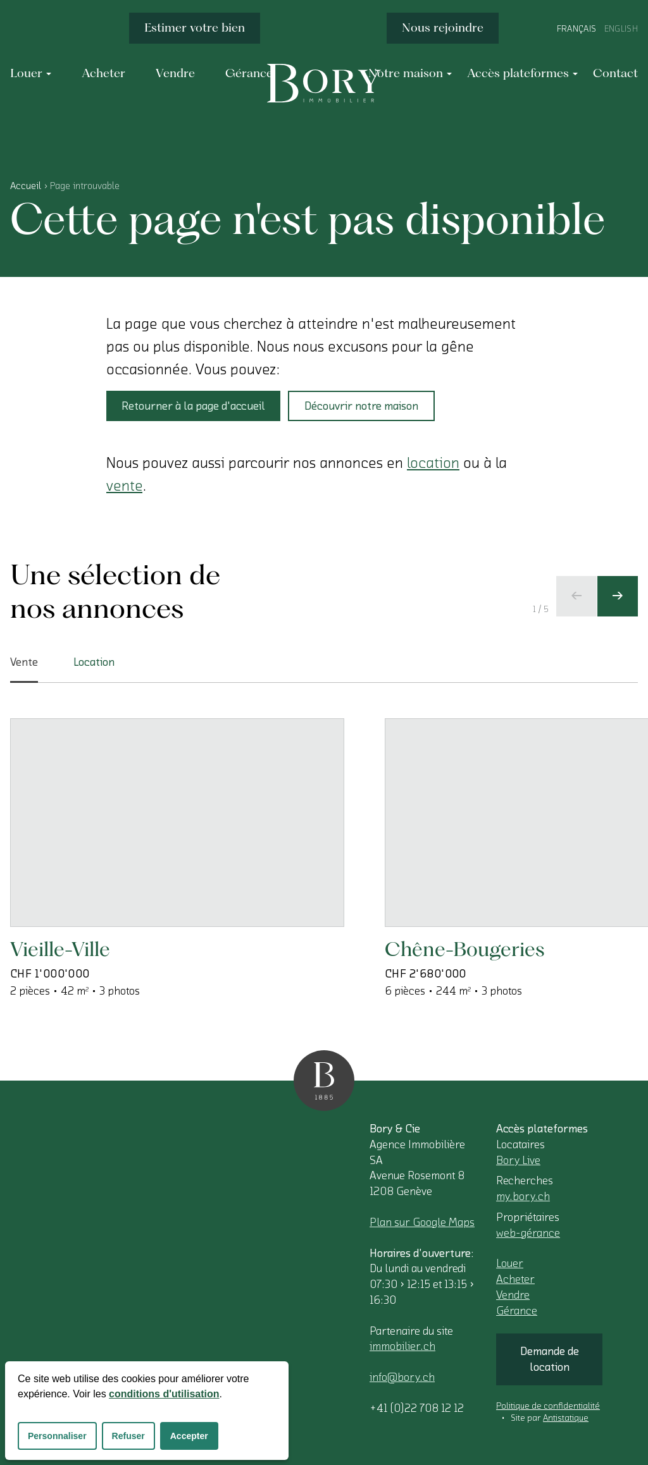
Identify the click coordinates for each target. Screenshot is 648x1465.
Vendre (513, 1295)
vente (124, 485)
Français (577, 29)
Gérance (516, 1310)
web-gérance (528, 1233)
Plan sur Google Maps (422, 1222)
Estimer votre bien (194, 27)
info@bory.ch (402, 1377)
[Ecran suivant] (617, 596)
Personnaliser (57, 1436)
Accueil (25, 186)
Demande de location (549, 1359)
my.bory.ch (523, 1196)
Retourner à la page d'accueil (193, 406)
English (621, 29)
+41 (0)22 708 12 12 (417, 1408)
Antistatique (566, 1418)
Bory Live (518, 1160)
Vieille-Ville (60, 948)
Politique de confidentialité (548, 1406)
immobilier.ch (402, 1346)
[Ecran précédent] (576, 596)
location (433, 462)
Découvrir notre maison (361, 406)
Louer (509, 1263)
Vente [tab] (24, 669)
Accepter (189, 1436)
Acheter (515, 1279)
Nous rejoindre (442, 27)
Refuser (128, 1436)
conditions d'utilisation (164, 1393)
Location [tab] (94, 662)
